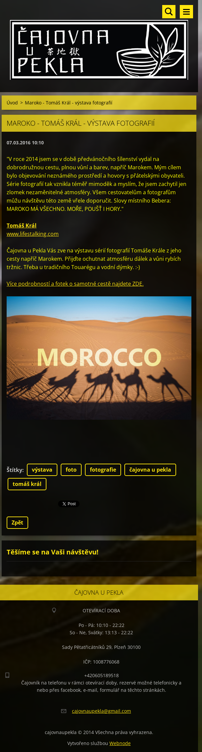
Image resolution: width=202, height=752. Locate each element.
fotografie (103, 469)
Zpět (17, 522)
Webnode (120, 743)
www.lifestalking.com (33, 233)
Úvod (12, 102)
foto (71, 469)
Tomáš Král (21, 225)
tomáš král (27, 484)
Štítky (14, 470)
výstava (42, 469)
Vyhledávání (168, 11)
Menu (186, 11)
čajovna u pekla (150, 469)
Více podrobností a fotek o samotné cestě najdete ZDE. (75, 283)
